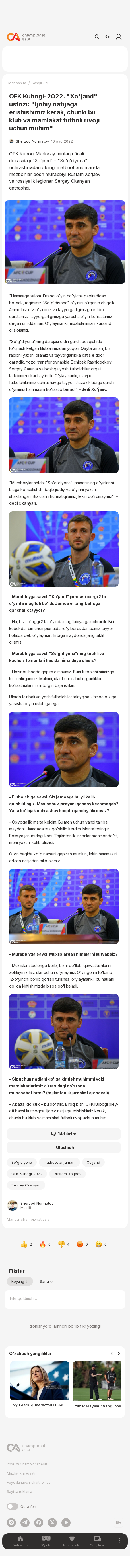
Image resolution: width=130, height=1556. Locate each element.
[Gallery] (65, 1388)
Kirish (118, 37)
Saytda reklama (19, 1491)
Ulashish (65, 1147)
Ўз (107, 37)
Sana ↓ (46, 1281)
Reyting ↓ (19, 1281)
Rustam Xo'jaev (67, 1173)
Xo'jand (93, 1162)
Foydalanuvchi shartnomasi (29, 1482)
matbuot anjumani (59, 1162)
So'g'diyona (21, 1162)
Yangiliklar (40, 83)
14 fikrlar (64, 1134)
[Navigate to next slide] (118, 1354)
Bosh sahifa (16, 83)
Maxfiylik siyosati (21, 1473)
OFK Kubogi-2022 (26, 1173)
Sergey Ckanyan (26, 1185)
